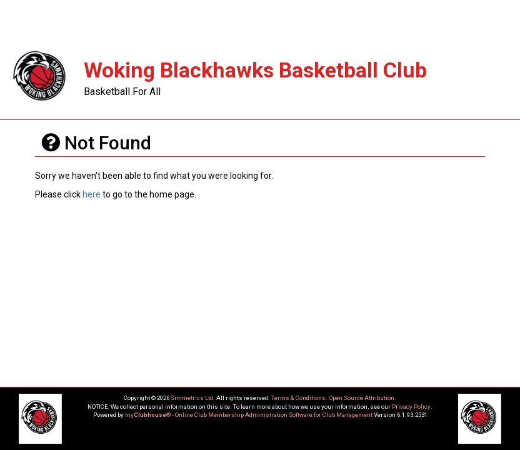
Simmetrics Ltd (192, 397)
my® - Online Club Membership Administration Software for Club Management (248, 414)
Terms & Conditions (298, 397)
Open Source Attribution (361, 397)
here (91, 194)
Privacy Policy (411, 406)
